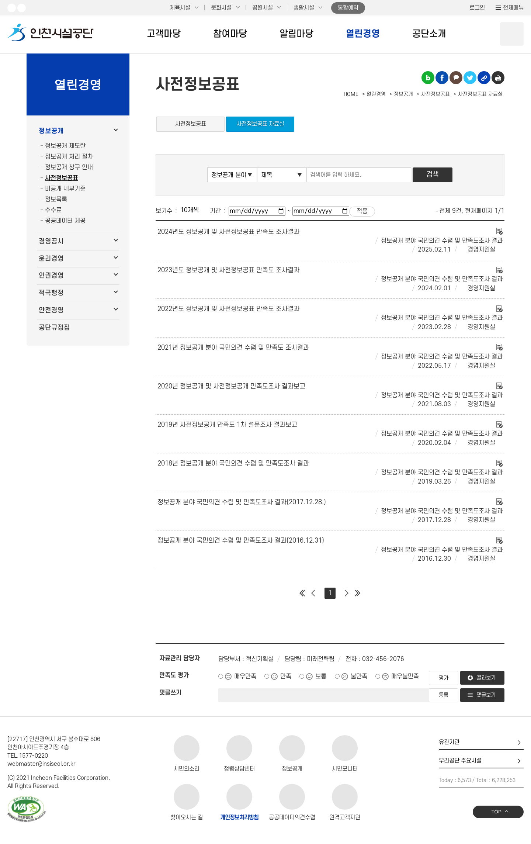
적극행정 (51, 293)
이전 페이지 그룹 (313, 593)
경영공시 (51, 241)
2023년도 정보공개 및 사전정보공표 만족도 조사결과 (228, 270)
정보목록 (56, 199)
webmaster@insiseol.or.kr (41, 764)
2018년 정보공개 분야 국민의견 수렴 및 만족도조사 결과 (233, 463)
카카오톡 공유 (456, 77)
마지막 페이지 (357, 593)
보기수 (164, 211)
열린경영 (363, 34)
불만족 (359, 676)
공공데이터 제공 (65, 221)
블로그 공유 (427, 77)
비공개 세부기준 (65, 189)
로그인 (477, 7)
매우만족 (245, 676)
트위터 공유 (470, 77)
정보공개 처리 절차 (69, 156)
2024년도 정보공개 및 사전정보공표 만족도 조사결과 (228, 231)
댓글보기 (486, 695)
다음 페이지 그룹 (346, 593)
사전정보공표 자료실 (260, 124)
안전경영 (51, 310)
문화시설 (221, 7)
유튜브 (11, 8)
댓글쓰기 (170, 692)
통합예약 (348, 7)
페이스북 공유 (441, 77)
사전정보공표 (61, 178)
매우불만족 (405, 676)
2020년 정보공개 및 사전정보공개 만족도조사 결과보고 (231, 386)
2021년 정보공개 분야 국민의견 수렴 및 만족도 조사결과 (233, 347)
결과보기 (486, 678)
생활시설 (304, 7)
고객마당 (164, 34)
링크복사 (484, 77)
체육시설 (180, 7)
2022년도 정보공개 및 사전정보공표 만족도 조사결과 (228, 308)
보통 (320, 676)
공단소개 (429, 34)
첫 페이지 (302, 593)
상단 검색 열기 (512, 34)
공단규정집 (54, 327)
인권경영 (51, 275)
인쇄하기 (498, 77)
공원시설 (262, 7)
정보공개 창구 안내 (69, 167)
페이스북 (21, 8)
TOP (496, 811)
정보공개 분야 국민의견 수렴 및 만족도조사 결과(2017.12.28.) (241, 502)
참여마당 (230, 34)
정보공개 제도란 (65, 146)
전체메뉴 (513, 7)
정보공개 (51, 131)
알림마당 (296, 34)
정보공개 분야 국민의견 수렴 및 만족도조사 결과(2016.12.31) (240, 540)
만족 (285, 676)
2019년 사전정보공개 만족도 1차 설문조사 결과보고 (227, 424)
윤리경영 (51, 258)
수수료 (53, 210)
